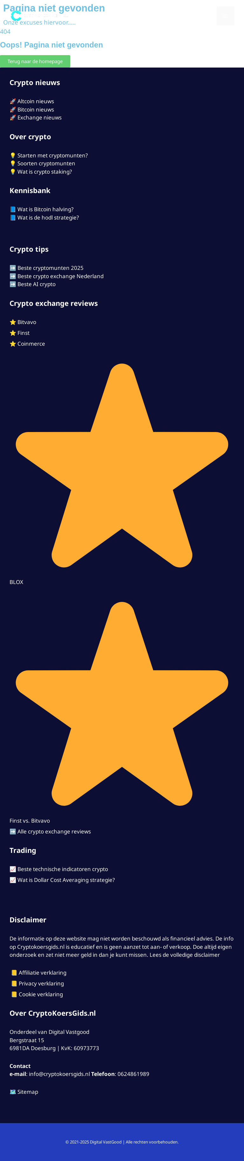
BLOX (16, 582)
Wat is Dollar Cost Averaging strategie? (66, 879)
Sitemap (27, 1091)
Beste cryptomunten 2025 (50, 267)
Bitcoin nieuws (35, 109)
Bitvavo (26, 322)
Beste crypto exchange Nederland (60, 276)
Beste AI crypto (36, 284)
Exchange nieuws (39, 117)
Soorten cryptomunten (46, 163)
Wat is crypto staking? (44, 171)
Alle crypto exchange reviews (54, 831)
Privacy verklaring (41, 983)
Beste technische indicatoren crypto (62, 869)
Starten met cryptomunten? (52, 155)
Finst (23, 332)
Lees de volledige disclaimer (185, 954)
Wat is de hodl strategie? (48, 217)
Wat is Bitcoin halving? (45, 209)
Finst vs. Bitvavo (30, 820)
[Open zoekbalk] (208, 15)
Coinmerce (31, 343)
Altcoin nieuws (35, 101)
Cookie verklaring (41, 994)
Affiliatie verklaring (42, 972)
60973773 (86, 1048)
